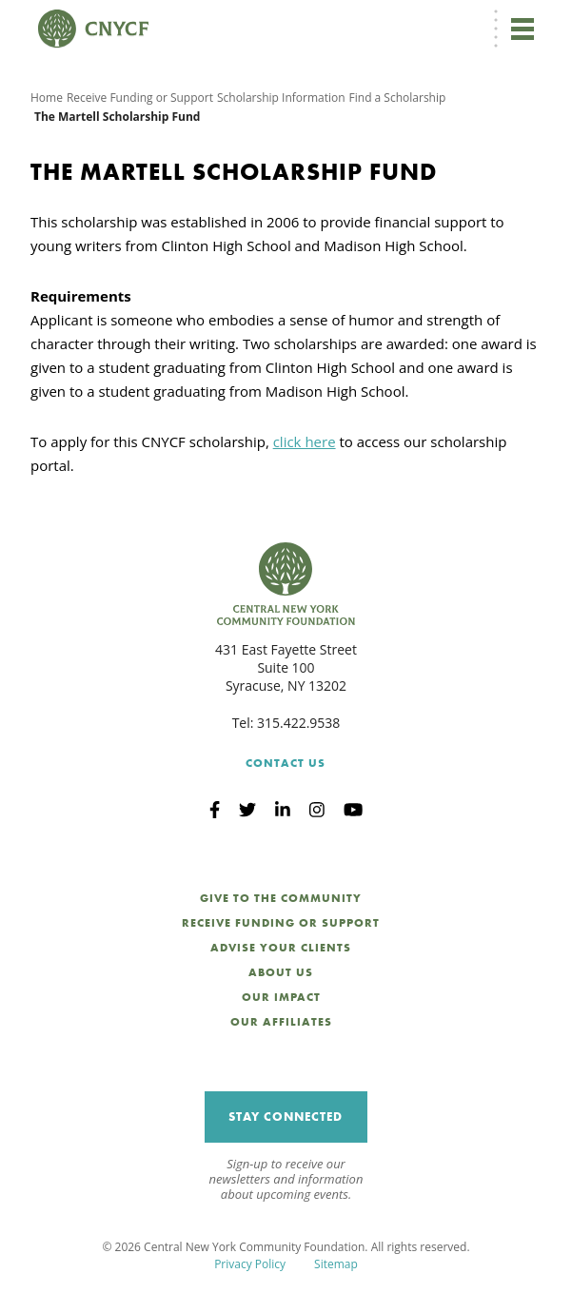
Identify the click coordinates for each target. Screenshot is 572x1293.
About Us (280, 972)
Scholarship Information (281, 97)
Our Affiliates (281, 1021)
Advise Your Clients (280, 947)
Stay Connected (285, 1116)
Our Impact (281, 997)
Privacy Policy (250, 1264)
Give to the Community (281, 898)
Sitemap (336, 1264)
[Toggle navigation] (522, 29)
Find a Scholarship (397, 97)
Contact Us (285, 763)
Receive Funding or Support (140, 97)
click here (304, 441)
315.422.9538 (298, 723)
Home (46, 97)
